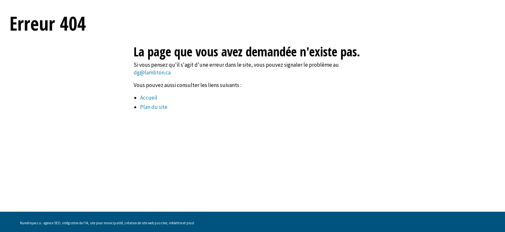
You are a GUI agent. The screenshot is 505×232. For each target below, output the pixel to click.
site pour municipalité (106, 223)
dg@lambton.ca (152, 72)
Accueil (148, 97)
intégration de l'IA (75, 223)
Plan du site (153, 107)
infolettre (175, 223)
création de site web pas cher (146, 223)
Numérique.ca (30, 223)
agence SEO (52, 223)
